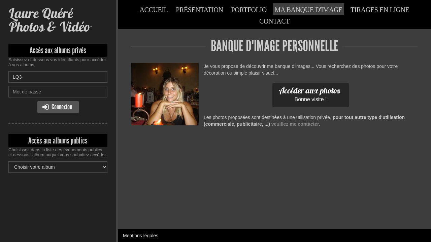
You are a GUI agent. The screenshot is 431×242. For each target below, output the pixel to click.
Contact (274, 21)
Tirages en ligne (380, 9)
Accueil (154, 9)
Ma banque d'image (308, 9)
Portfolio (249, 9)
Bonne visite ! (309, 93)
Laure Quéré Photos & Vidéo (49, 20)
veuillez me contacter (295, 124)
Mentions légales (140, 235)
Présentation (199, 9)
